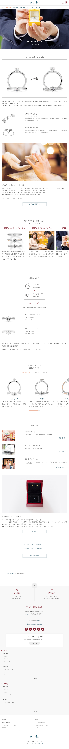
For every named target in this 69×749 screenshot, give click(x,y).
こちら (38, 620)
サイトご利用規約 (6, 722)
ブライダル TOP (6, 7)
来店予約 (51, 593)
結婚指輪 (22, 7)
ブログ (36, 727)
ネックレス (7, 674)
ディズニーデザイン (41, 372)
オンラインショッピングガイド (9, 725)
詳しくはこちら (60, 467)
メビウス (42, 399)
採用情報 (4, 727)
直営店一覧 (62, 438)
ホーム (3, 573)
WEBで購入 (62, 451)
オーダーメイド (40, 7)
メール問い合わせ (36, 607)
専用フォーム (29, 614)
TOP (34, 585)
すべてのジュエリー (9, 669)
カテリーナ (14, 399)
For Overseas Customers (34, 624)
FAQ (19, 730)
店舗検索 (17, 593)
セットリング (30, 7)
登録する (34, 643)
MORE (34, 531)
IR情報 (36, 719)
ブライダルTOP (34, 555)
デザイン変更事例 (34, 204)
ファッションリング (9, 672)
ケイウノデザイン (27, 372)
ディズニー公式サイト (37, 743)
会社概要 (4, 719)
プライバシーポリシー (39, 722)
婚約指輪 (15, 7)
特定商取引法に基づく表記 (41, 725)
